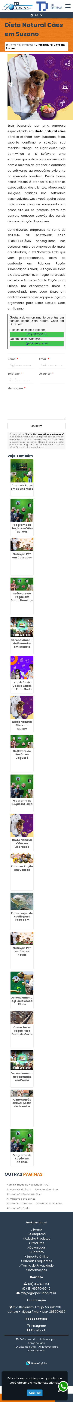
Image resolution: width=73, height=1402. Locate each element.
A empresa (37, 1234)
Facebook (38, 1330)
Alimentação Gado (18, 1208)
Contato (37, 1252)
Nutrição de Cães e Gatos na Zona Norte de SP (22, 687)
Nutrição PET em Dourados (22, 555)
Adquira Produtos (37, 1238)
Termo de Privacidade (37, 1265)
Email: (44, 359)
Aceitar (35, 1393)
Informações (37, 1270)
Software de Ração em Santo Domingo (22, 597)
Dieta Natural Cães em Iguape (22, 725)
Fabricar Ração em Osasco (22, 868)
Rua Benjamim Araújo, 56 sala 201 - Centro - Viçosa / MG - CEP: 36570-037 (36, 1309)
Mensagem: (17, 388)
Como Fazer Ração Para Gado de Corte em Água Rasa (22, 1032)
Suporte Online (37, 1256)
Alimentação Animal (46, 1189)
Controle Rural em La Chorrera (22, 487)
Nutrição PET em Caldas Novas (22, 951)
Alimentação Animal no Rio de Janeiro (22, 1103)
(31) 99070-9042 (38, 1288)
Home (37, 1229)
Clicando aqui (36, 343)
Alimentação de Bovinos (21, 1198)
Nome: (13, 359)
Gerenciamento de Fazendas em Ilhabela (22, 643)
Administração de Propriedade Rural (28, 1184)
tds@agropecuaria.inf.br (38, 1293)
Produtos (37, 1243)
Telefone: (15, 374)
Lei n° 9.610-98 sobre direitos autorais (36, 446)
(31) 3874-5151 (36, 334)
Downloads (37, 1247)
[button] (68, 6)
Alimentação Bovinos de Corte (24, 1194)
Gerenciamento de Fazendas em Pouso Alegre (22, 1078)
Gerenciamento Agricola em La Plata (22, 1001)
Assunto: (46, 374)
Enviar (36, 426)
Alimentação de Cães (19, 1203)
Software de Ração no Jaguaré (22, 754)
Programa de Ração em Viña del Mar (22, 528)
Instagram (38, 1326)
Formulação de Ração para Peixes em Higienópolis (22, 918)
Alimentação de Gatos (49, 1203)
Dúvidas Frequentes (37, 1261)
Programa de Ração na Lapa (22, 802)
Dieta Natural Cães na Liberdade (22, 843)
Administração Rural (19, 1189)
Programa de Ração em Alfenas (22, 1158)
